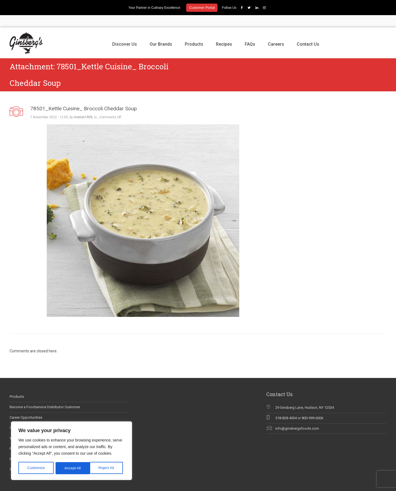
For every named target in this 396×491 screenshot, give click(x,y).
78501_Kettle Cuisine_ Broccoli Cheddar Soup (83, 96)
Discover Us (124, 31)
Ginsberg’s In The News (28, 415)
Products (194, 31)
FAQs (250, 31)
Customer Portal (202, 8)
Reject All (72, 468)
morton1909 (83, 105)
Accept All (107, 468)
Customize (36, 468)
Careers (276, 31)
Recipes (224, 31)
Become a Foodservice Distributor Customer (45, 395)
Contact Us (308, 31)
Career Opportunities (26, 405)
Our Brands (161, 31)
